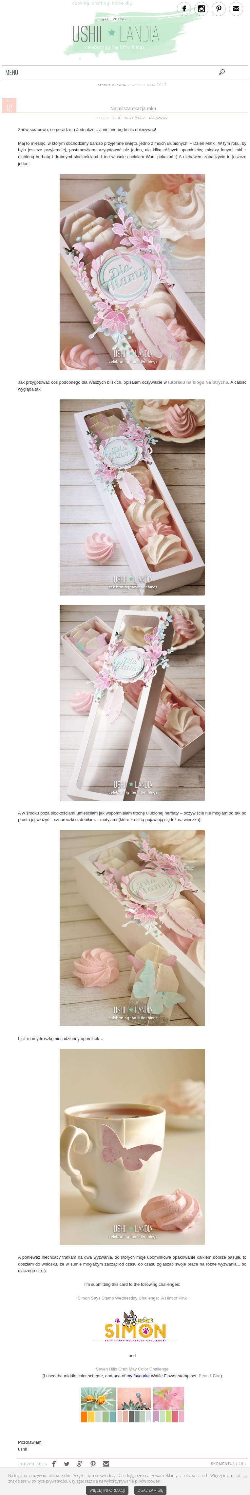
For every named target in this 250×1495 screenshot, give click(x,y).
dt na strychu (132, 117)
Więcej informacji (107, 1490)
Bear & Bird (210, 1375)
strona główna (112, 84)
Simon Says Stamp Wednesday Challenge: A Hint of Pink (132, 1298)
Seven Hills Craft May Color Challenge (132, 1369)
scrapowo (158, 117)
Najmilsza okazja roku (133, 108)
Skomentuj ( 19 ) (228, 1464)
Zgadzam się (150, 1490)
